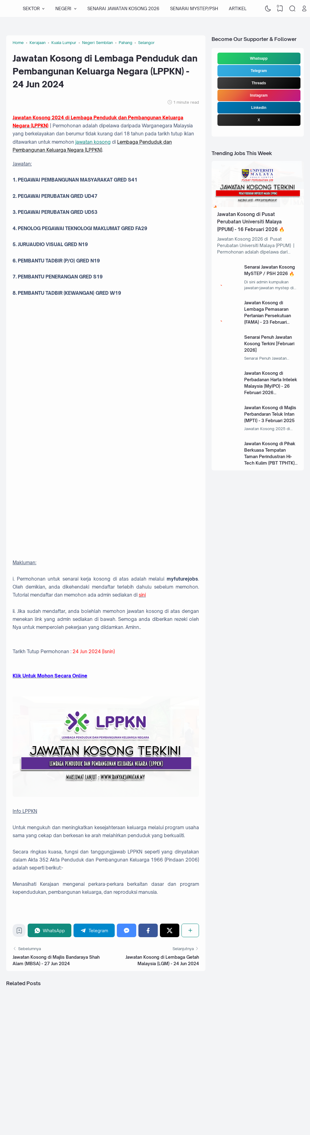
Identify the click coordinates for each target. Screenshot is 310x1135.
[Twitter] (169, 930)
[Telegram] (94, 930)
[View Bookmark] (280, 8)
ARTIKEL (237, 8)
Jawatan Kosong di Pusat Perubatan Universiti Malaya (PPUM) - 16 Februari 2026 (249, 221)
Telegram (259, 71)
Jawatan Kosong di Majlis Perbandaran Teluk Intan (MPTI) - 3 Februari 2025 (270, 414)
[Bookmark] (19, 932)
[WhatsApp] (49, 930)
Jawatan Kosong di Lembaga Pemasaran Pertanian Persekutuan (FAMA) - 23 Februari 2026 (267, 315)
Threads (259, 83)
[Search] (292, 8)
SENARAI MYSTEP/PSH (194, 8)
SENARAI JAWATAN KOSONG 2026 (123, 8)
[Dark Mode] (267, 8)
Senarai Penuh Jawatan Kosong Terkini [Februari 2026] (269, 343)
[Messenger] (126, 930)
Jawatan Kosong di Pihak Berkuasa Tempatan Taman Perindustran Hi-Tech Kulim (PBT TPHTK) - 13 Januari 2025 (270, 456)
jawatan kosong (93, 142)
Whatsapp (259, 58)
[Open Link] (304, 8)
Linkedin (258, 108)
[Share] (190, 930)
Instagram (259, 95)
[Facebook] (148, 930)
